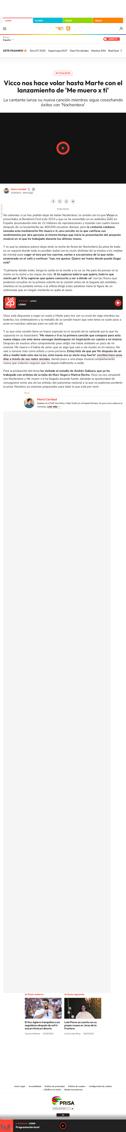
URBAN (98, 20)
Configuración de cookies (100, 1086)
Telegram (72, 201)
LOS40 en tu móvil (52, 1089)
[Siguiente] (121, 50)
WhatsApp (66, 201)
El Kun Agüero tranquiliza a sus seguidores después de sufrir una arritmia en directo (42, 1025)
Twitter (59, 201)
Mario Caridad (18, 189)
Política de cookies (76, 1086)
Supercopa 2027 (57, 50)
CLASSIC (39, 20)
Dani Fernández (79, 50)
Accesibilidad (35, 1086)
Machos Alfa (98, 50)
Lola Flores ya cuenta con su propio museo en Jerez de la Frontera (80, 1025)
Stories (82, 1046)
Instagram (43, 1046)
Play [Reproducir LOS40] (63, 1125)
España (7, 39)
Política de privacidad (54, 1086)
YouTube (56, 1046)
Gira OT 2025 (38, 50)
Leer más (52, 406)
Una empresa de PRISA (63, 1100)
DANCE (68, 20)
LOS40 (8, 20)
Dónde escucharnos (73, 1089)
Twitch (76, 1046)
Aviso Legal (19, 1086)
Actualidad (63, 73)
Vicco (26, 392)
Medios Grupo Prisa (63, 1108)
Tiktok (49, 1046)
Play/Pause (63, 148)
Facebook (53, 201)
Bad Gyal (113, 50)
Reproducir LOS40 (118, 303)
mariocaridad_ (29, 189)
